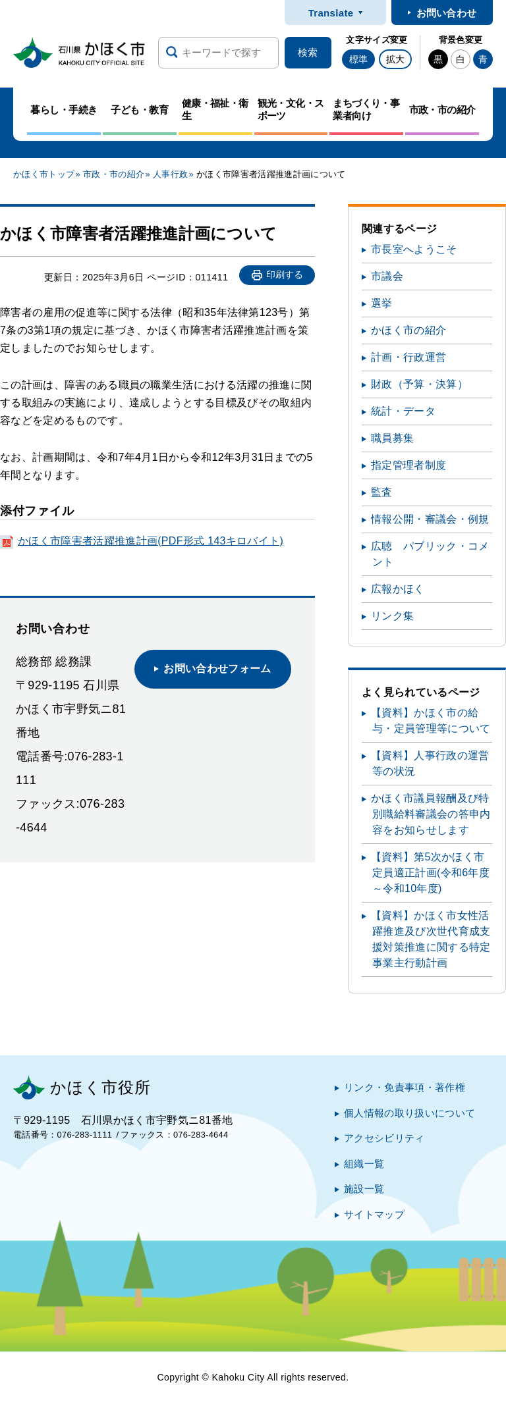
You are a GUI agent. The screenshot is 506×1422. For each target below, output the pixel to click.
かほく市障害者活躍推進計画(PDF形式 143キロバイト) (150, 540)
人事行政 (170, 174)
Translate (331, 12)
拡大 (395, 59)
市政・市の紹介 (113, 174)
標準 (358, 59)
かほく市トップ (43, 174)
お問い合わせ (446, 12)
